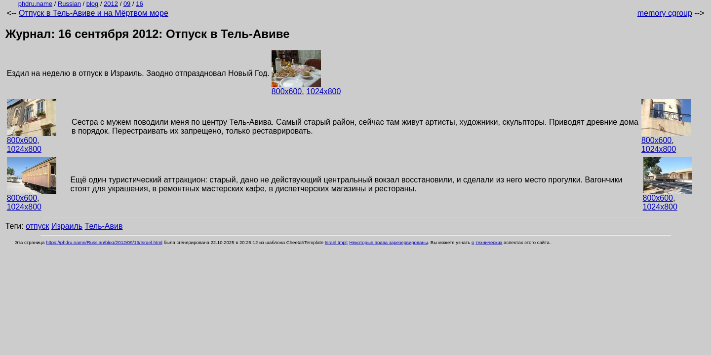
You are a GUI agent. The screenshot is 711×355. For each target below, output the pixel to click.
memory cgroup (664, 13)
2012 (111, 3)
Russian (69, 3)
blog (92, 3)
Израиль (66, 226)
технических (488, 242)
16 (139, 3)
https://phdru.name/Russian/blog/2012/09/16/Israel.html (104, 242)
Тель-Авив (104, 226)
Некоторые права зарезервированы (388, 242)
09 (126, 3)
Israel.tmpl (336, 242)
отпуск (37, 226)
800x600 (287, 91)
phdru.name (35, 3)
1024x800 (323, 91)
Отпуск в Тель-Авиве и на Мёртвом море (93, 13)
